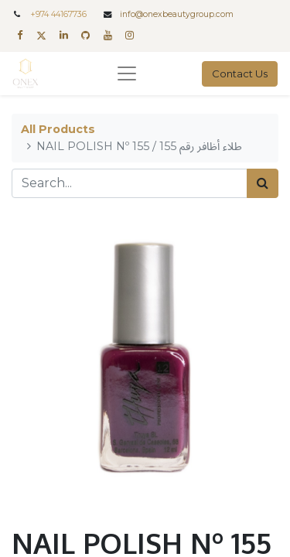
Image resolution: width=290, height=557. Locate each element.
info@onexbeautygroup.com (177, 14)
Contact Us (240, 73)
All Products (58, 129)
